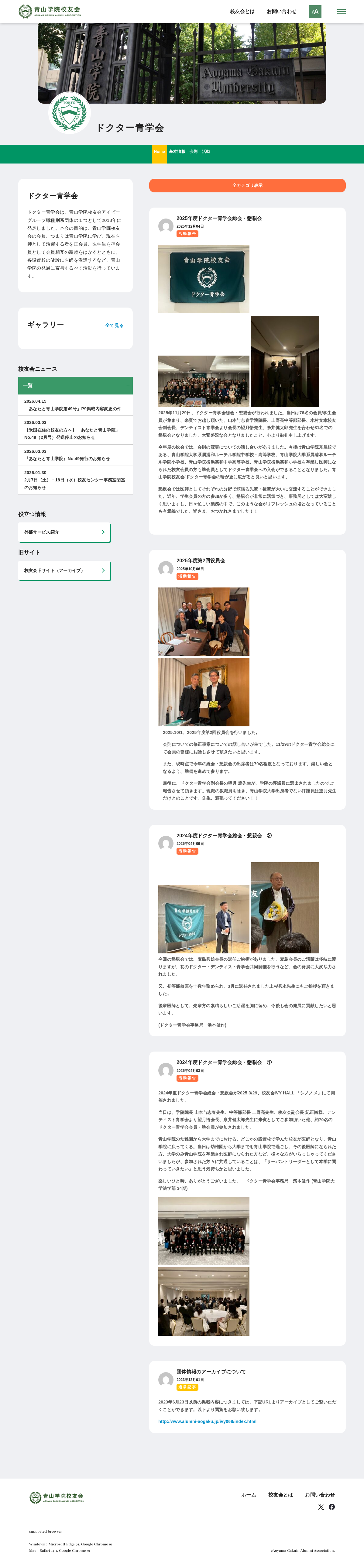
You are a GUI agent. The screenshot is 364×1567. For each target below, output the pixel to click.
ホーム (248, 1495)
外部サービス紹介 (41, 533)
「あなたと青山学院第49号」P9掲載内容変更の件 (75, 405)
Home (149, 155)
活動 (216, 155)
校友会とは (242, 12)
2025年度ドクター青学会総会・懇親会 (219, 219)
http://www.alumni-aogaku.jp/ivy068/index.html (207, 1422)
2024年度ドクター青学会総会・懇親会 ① (224, 1063)
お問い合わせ (282, 12)
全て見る (114, 326)
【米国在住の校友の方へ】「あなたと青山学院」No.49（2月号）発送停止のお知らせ (75, 430)
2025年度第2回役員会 (201, 561)
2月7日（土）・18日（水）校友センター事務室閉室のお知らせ (75, 480)
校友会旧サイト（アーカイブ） (54, 571)
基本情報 (174, 155)
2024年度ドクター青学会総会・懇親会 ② (224, 836)
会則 (197, 155)
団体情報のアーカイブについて (211, 1373)
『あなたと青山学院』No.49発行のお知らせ (75, 456)
